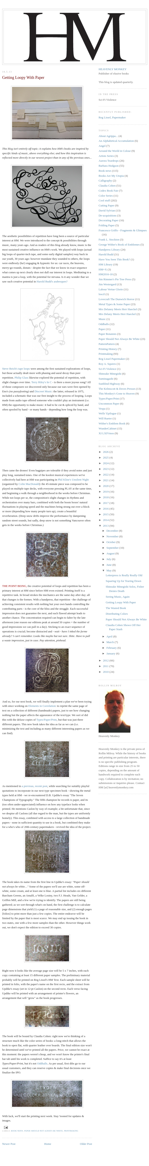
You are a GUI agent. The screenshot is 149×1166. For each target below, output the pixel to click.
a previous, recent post (34, 786)
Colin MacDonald (29, 484)
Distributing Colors (117, 613)
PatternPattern (107, 344)
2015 (106, 514)
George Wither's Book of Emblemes (119, 244)
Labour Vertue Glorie (111, 289)
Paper (102, 329)
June (109, 564)
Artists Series (106, 155)
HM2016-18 (106, 274)
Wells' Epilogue (108, 413)
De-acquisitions (108, 215)
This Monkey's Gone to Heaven (117, 393)
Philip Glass (21, 377)
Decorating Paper (109, 220)
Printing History (108, 349)
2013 (106, 525)
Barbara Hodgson (109, 165)
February (111, 647)
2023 (106, 469)
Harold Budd (106, 254)
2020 (106, 486)
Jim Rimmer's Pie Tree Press (115, 279)
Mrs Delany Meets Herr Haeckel (117, 314)
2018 (106, 497)
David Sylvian (107, 210)
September (112, 547)
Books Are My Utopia (111, 175)
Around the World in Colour (115, 150)
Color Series (106, 195)
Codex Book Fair (108, 190)
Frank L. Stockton (109, 239)
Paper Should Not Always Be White (43, 1131)
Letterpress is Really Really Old (124, 575)
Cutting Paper (106, 205)
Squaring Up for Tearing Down (123, 581)
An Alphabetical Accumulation (116, 140)
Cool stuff (104, 200)
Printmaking (71, 1131)
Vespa (102, 408)
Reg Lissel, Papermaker (112, 117)
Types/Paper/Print (46, 719)
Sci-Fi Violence (107, 368)
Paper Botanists (107, 334)
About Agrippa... (108, 136)
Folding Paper (107, 225)
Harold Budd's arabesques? (52, 281)
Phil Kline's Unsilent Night (73, 479)
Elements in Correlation (41, 706)
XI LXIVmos (106, 433)
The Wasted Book (116, 608)
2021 (106, 480)
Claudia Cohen (107, 185)
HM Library (105, 264)
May (109, 570)
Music (102, 319)
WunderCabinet (108, 428)
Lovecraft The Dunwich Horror (116, 299)
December (112, 530)
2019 (106, 491)
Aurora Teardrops (109, 160)
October (111, 542)
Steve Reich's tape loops (16, 368)
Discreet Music (43, 391)
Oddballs (42, 1063)
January (111, 653)
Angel (102, 145)
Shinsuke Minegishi (110, 373)
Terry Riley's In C (41, 382)
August (110, 553)
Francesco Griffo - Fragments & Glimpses (123, 230)
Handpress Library (109, 249)
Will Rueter (105, 418)
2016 (106, 508)
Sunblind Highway (109, 383)
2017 (106, 503)
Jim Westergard (107, 284)
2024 (106, 463)
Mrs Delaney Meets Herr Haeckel (118, 309)
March (110, 642)
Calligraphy (105, 180)
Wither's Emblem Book (112, 423)
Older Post (86, 1143)
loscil (102, 294)
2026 (106, 451)
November (112, 536)
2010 (106, 671)
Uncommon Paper (109, 403)
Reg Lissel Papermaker (112, 358)
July (109, 559)
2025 (106, 457)
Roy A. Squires (107, 363)
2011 (106, 666)
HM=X (103, 269)
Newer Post (8, 1143)
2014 (106, 520)
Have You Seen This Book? (114, 259)
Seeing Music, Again (117, 596)
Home (47, 1143)
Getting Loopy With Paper (121, 602)
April (109, 636)
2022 (106, 474)
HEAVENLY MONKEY (113, 69)
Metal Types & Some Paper (114, 304)
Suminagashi (106, 378)
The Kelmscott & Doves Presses (117, 388)
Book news (17, 1131)
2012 (106, 660)
